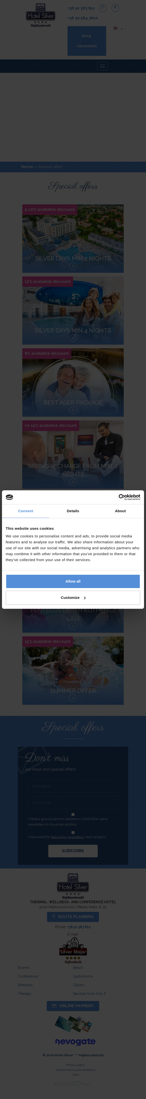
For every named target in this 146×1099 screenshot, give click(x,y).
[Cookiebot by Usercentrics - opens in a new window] (118, 497)
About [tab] (120, 511)
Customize (73, 597)
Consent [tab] (25, 511)
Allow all (73, 581)
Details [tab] (73, 511)
